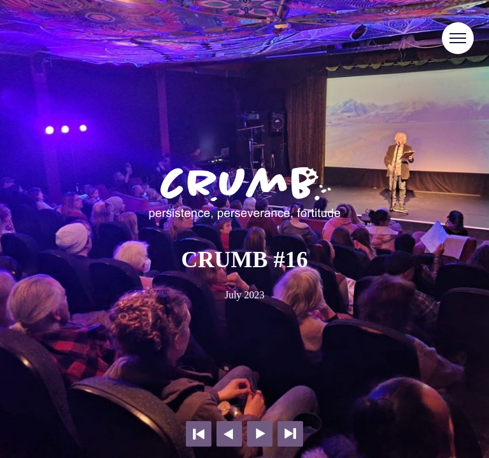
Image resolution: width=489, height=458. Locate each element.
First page (198, 434)
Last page (290, 434)
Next (260, 434)
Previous (229, 434)
